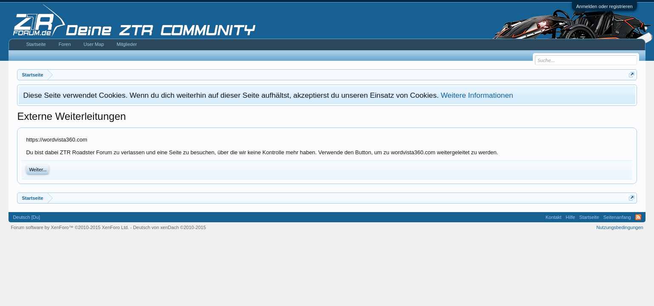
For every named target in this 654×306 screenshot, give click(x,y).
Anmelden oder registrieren (604, 6)
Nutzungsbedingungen (620, 227)
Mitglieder (127, 44)
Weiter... (37, 170)
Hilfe (570, 217)
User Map (94, 44)
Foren (65, 44)
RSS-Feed (638, 217)
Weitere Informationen (477, 95)
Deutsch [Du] (26, 217)
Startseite (35, 44)
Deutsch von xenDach (169, 227)
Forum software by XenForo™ (70, 227)
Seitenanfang (617, 217)
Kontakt (553, 217)
